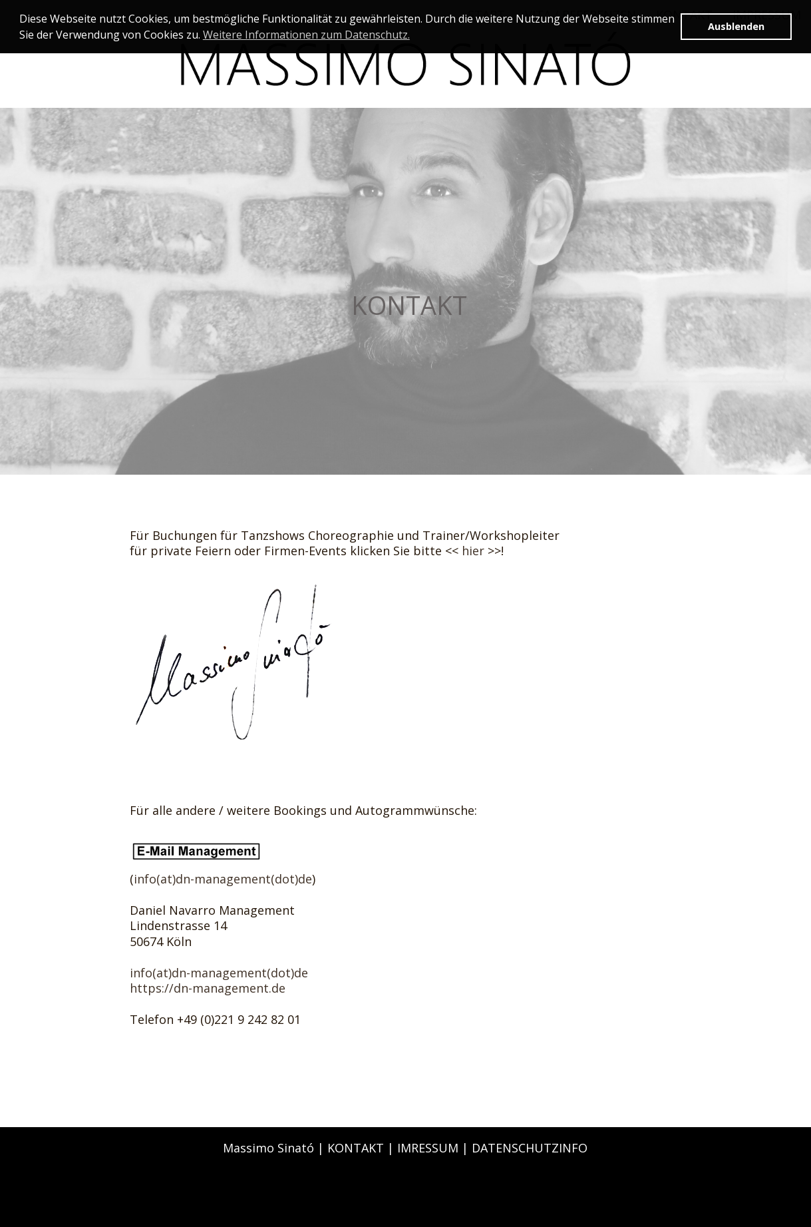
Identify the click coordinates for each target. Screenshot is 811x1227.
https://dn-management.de (207, 988)
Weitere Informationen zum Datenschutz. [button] (306, 34)
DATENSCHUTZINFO (529, 1148)
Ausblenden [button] (736, 26)
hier (473, 551)
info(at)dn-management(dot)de (223, 879)
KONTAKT (355, 1148)
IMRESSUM (427, 1148)
